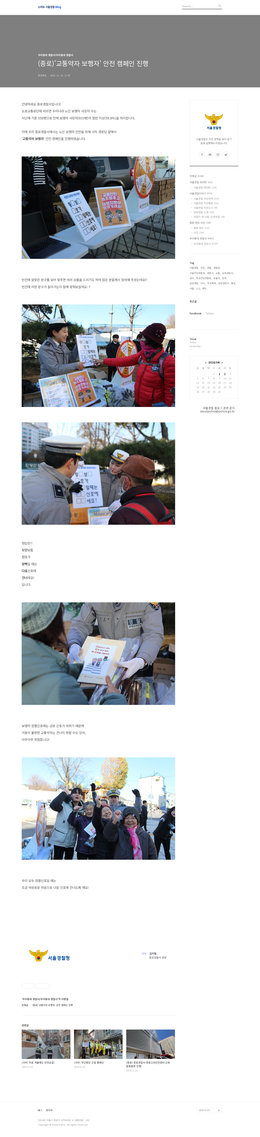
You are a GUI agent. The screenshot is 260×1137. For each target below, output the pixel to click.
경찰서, (210, 273)
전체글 (197, 176)
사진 (199, 232)
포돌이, (217, 278)
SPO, (203, 283)
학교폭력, (212, 283)
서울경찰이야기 (201, 193)
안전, (202, 268)
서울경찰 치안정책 (206, 198)
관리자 (49, 1110)
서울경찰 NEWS (201, 182)
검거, (192, 278)
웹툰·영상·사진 (200, 222)
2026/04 (214, 362)
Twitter (209, 313)
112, (198, 288)
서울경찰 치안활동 (206, 203)
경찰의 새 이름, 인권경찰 (209, 217)
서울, (192, 288)
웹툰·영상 (202, 228)
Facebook (196, 313)
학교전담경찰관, (204, 278)
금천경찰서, (224, 283)
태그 (40, 1110)
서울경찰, (194, 268)
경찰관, (217, 268)
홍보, (233, 283)
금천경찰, (194, 283)
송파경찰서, (228, 273)
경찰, (209, 268)
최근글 (193, 301)
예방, (204, 288)
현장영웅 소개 (204, 212)
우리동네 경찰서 (202, 238)
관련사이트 (204, 1110)
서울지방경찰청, (197, 273)
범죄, (224, 278)
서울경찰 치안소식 (206, 207)
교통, (218, 273)
